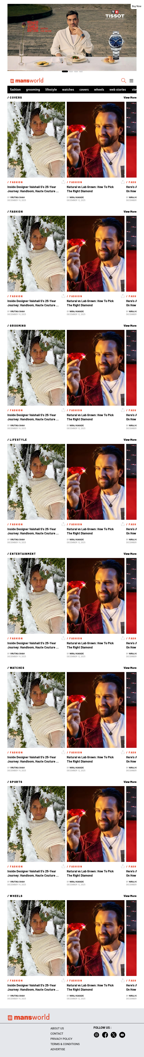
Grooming (33, 89)
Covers (84, 89)
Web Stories (118, 89)
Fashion (15, 89)
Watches (68, 89)
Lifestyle (51, 89)
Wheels (99, 89)
